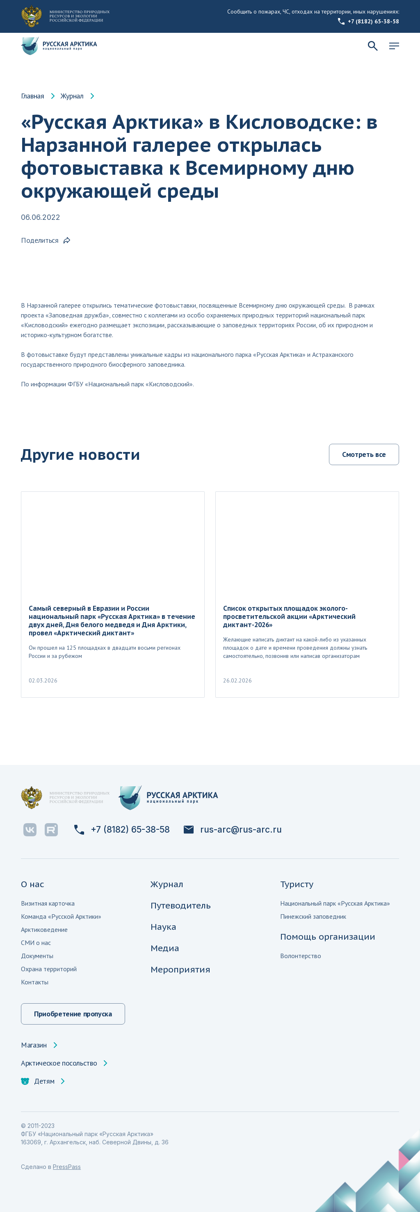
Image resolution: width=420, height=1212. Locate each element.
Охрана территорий (49, 969)
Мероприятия (180, 969)
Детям (37, 1081)
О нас (32, 884)
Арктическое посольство (59, 1063)
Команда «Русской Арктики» (61, 916)
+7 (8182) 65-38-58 (368, 21)
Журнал (72, 96)
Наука (163, 926)
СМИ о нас (36, 942)
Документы (37, 956)
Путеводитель (181, 905)
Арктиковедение (44, 929)
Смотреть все (364, 454)
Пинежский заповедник (313, 916)
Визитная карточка (48, 903)
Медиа (165, 948)
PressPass (67, 1166)
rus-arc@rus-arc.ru (233, 830)
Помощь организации (327, 936)
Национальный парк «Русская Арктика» (335, 903)
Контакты (34, 982)
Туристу (296, 884)
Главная (32, 96)
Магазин (33, 1045)
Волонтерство (300, 956)
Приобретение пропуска (73, 1013)
